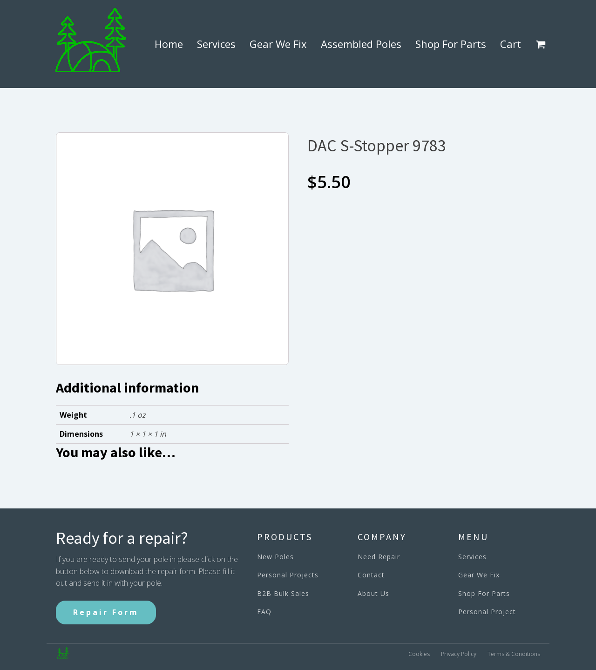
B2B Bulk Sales (283, 593)
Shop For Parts (450, 44)
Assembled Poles (361, 44)
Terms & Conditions (514, 654)
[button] (542, 44)
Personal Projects (287, 574)
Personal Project (487, 611)
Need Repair (379, 556)
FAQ (264, 611)
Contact (371, 574)
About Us (373, 593)
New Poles (275, 556)
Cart (510, 44)
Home (169, 44)
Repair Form (106, 612)
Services (216, 44)
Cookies (419, 654)
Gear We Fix (278, 44)
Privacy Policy (458, 654)
